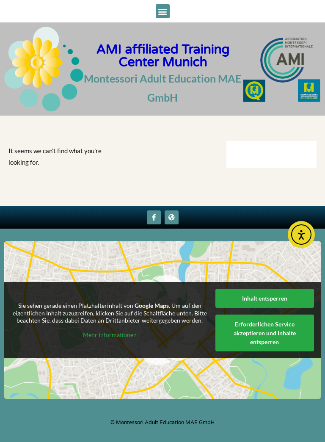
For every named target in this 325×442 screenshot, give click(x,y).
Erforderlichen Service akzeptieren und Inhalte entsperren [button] (265, 332)
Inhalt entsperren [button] (264, 298)
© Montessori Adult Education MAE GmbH (162, 422)
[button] (163, 11)
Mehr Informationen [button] (110, 334)
